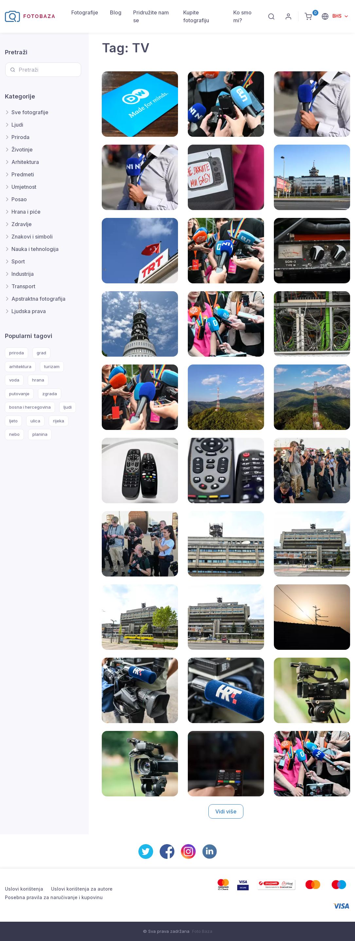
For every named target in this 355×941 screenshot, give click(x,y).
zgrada (49, 393)
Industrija (22, 274)
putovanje (19, 393)
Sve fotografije (29, 112)
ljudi (67, 407)
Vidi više (226, 811)
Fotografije (84, 12)
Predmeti (22, 174)
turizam (52, 366)
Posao (19, 199)
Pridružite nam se (151, 16)
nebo (14, 434)
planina (39, 434)
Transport (23, 286)
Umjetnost (23, 187)
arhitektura (20, 366)
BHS (337, 16)
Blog (115, 12)
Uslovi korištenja (24, 889)
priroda (16, 352)
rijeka (58, 420)
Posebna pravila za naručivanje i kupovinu (54, 897)
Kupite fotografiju (196, 16)
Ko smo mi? (242, 16)
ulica (35, 420)
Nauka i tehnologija (35, 249)
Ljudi (17, 124)
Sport (18, 261)
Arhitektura (25, 162)
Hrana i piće (26, 211)
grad (41, 352)
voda (14, 379)
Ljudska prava (28, 311)
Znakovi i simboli (32, 236)
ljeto (13, 420)
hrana (38, 379)
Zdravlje (21, 224)
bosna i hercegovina (30, 407)
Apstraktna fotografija (38, 298)
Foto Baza (202, 931)
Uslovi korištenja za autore (82, 889)
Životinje (22, 149)
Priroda (20, 137)
